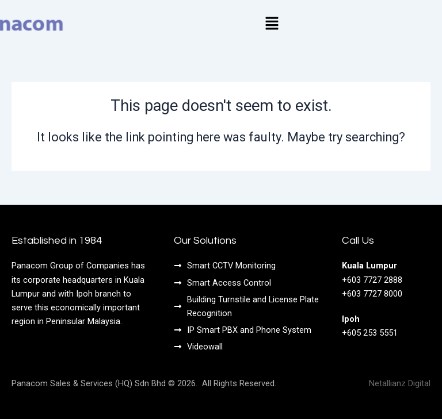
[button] (271, 24)
